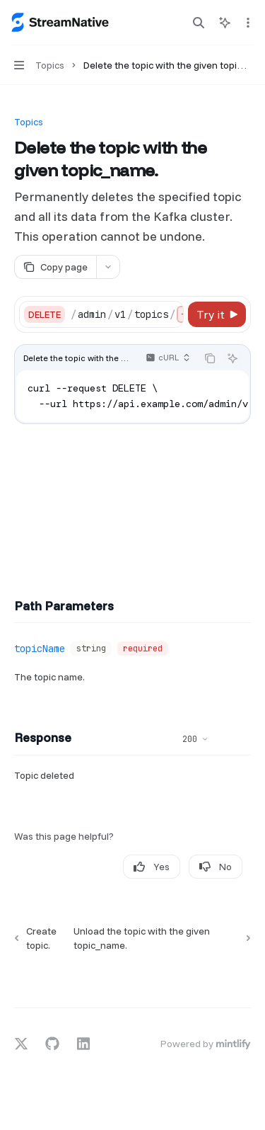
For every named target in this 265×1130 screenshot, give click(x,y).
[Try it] (217, 314)
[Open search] (198, 22)
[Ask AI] (232, 358)
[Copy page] (55, 267)
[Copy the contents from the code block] (210, 358)
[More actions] (247, 23)
